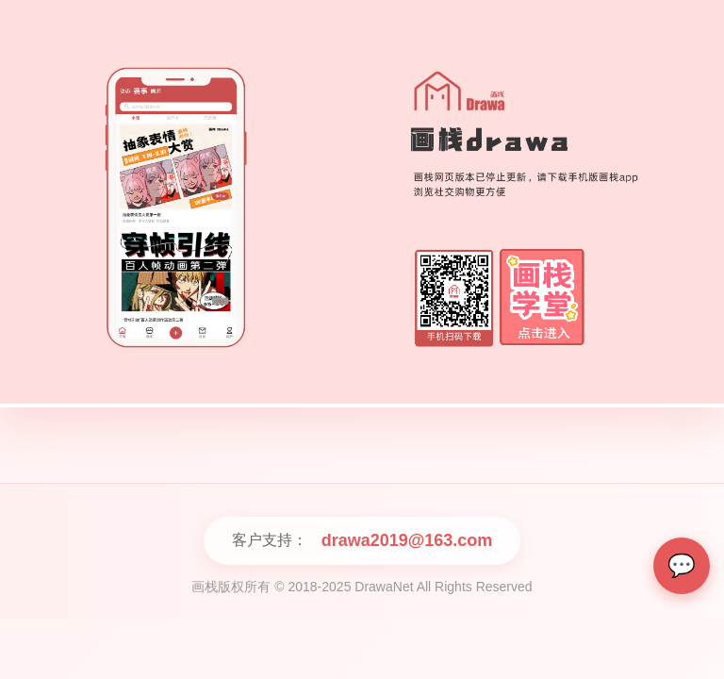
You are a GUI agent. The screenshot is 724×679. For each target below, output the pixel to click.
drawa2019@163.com (407, 540)
